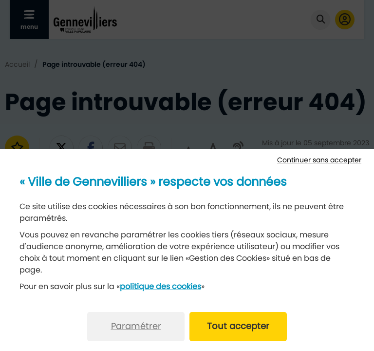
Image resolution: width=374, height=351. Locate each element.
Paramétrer (136, 326)
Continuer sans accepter (319, 160)
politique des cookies (160, 287)
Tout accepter (238, 326)
